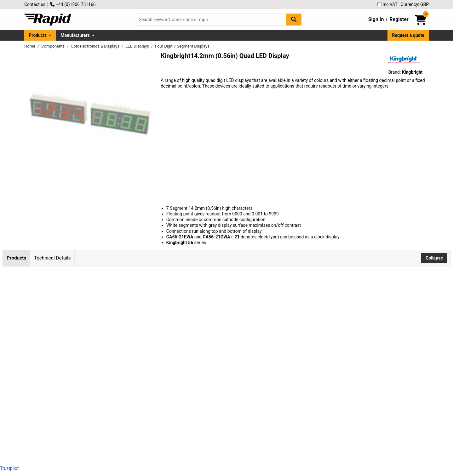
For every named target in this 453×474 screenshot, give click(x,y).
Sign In (376, 19)
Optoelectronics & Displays (95, 46)
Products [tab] (16, 258)
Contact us (34, 4)
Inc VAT (387, 4)
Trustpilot (9, 468)
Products (38, 35)
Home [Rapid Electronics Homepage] (30, 46)
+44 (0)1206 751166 (72, 4)
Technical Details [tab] (52, 258)
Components (53, 46)
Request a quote (408, 35)
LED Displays (137, 46)
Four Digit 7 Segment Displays (182, 46)
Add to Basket (182, 302)
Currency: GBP (415, 4)
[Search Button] (293, 19)
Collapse (434, 257)
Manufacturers (75, 35)
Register (398, 19)
